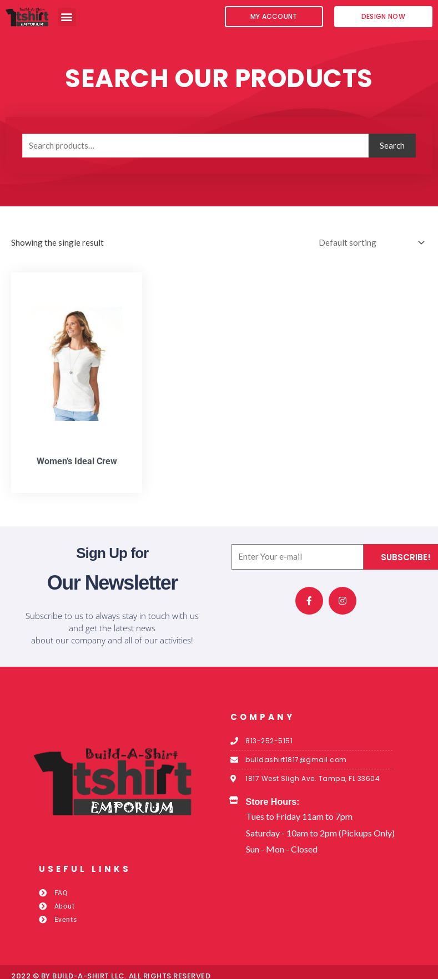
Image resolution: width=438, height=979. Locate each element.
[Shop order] (369, 243)
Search (392, 145)
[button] (67, 17)
